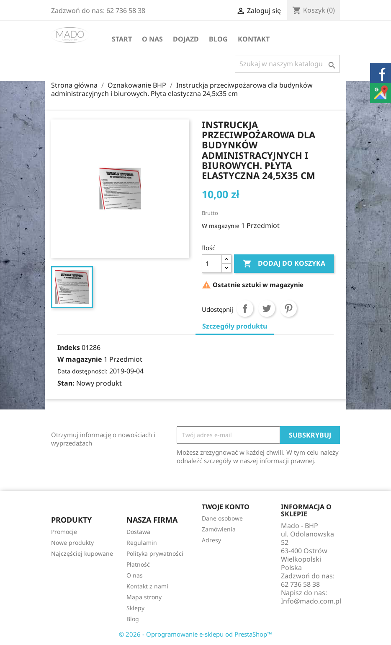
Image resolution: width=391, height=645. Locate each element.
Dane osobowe (222, 518)
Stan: (66, 383)
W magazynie (220, 226)
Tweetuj (266, 308)
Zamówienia (219, 529)
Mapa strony (144, 597)
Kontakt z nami (147, 586)
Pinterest (288, 308)
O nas (152, 39)
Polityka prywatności (154, 553)
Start (122, 39)
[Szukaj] (287, 64)
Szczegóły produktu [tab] (234, 326)
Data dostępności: (82, 371)
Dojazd (186, 39)
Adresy (211, 540)
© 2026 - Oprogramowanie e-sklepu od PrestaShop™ (195, 634)
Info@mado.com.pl (311, 601)
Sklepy (135, 608)
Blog (218, 39)
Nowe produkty (72, 543)
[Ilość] (212, 263)
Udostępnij (245, 308)
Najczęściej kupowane (82, 553)
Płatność (138, 564)
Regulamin (141, 543)
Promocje (64, 532)
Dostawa (138, 532)
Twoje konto (226, 506)
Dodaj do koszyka (284, 264)
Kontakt (254, 39)
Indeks (68, 347)
